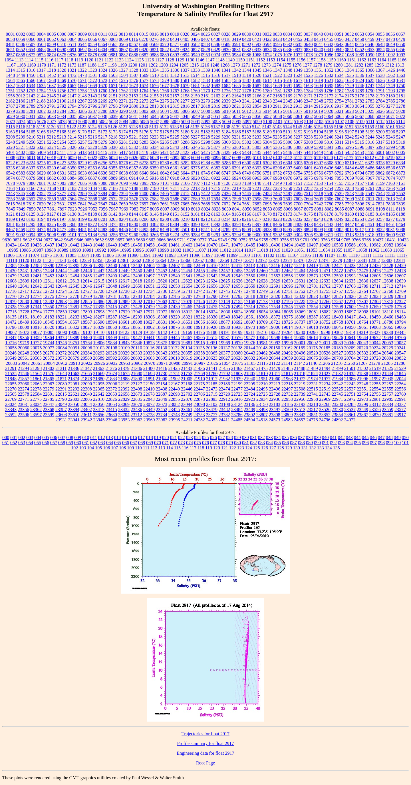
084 (269, 442)
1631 (400, 80)
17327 (400, 301)
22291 (61, 389)
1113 (19, 59)
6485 (359, 167)
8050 (246, 209)
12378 (324, 260)
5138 (225, 126)
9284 (195, 234)
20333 (136, 353)
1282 (358, 65)
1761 (113, 90)
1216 (204, 65)
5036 (82, 116)
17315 (387, 301)
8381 (143, 224)
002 (21, 437)
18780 (387, 322)
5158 (359, 126)
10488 (262, 245)
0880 (102, 54)
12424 (362, 265)
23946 (111, 419)
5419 (143, 152)
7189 (143, 188)
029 (237, 437)
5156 (338, 126)
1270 (235, 65)
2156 (164, 95)
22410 (149, 389)
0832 (246, 49)
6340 (61, 167)
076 (205, 442)
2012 (20, 95)
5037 (92, 116)
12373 (273, 260)
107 (114, 447)
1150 (240, 59)
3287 (92, 111)
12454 (186, 270)
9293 (226, 234)
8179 (339, 214)
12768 (387, 291)
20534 (375, 353)
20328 (111, 353)
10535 (337, 245)
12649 (124, 286)
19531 (224, 337)
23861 (350, 414)
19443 (161, 337)
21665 (86, 373)
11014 (237, 250)
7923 (72, 209)
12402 (136, 265)
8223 (277, 219)
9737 (202, 239)
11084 (83, 255)
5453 (359, 152)
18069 (300, 311)
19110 (98, 332)
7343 (10, 193)
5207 (400, 131)
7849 (20, 209)
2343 (267, 101)
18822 (73, 327)
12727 (86, 291)
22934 (262, 399)
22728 (274, 394)
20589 (98, 358)
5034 (61, 116)
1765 (154, 90)
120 (216, 447)
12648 (111, 286)
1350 (308, 70)
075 (197, 442)
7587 (185, 198)
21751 (174, 373)
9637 (48, 239)
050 (405, 437)
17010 (149, 301)
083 (261, 442)
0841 (328, 49)
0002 (20, 34)
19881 (186, 342)
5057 (267, 116)
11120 (23, 260)
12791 (224, 296)
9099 (61, 234)
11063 (386, 250)
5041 (133, 116)
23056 (98, 404)
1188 (92, 65)
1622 (339, 80)
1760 (102, 90)
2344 (277, 101)
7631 (61, 203)
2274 (154, 101)
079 (229, 442)
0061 (41, 39)
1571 (82, 80)
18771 (375, 322)
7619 (30, 203)
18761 (350, 322)
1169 (31, 65)
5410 (51, 152)
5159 (369, 126)
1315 (20, 70)
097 (373, 442)
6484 (349, 167)
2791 (51, 106)
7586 (174, 198)
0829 (215, 49)
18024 (212, 311)
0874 (51, 54)
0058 (10, 39)
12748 (249, 291)
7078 (10, 183)
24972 (349, 419)
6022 (92, 157)
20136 (211, 347)
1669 (92, 85)
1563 (400, 75)
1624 (359, 80)
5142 (266, 126)
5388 (298, 147)
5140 (246, 126)
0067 (102, 39)
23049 (61, 404)
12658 (237, 286)
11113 (390, 255)
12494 (124, 275)
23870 (375, 414)
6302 (267, 162)
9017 (359, 229)
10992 (100, 250)
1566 (30, 80)
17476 (224, 306)
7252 (308, 188)
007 (61, 437)
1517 (226, 75)
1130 (189, 59)
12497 (149, 275)
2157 (174, 95)
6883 (61, 178)
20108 (111, 347)
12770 (11, 296)
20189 (337, 347)
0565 (113, 44)
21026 (212, 363)
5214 (71, 137)
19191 (224, 332)
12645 (73, 286)
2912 (287, 106)
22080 (61, 383)
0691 (71, 49)
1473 (82, 75)
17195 (287, 301)
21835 (350, 373)
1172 (61, 65)
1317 (41, 70)
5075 (31, 121)
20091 (74, 347)
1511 (164, 75)
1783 (298, 90)
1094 (9, 59)
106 (106, 447)
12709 (362, 286)
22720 (224, 394)
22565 (11, 394)
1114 (29, 59)
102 (74, 447)
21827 (325, 373)
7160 (390, 183)
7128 (225, 183)
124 (248, 447)
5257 (82, 142)
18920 (211, 327)
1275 (286, 65)
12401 (124, 265)
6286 (226, 162)
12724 (61, 291)
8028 (216, 209)
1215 (194, 65)
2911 (277, 106)
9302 (277, 234)
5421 (164, 152)
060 (77, 442)
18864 (161, 327)
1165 (392, 59)
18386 (299, 317)
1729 (349, 85)
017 (141, 437)
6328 (380, 162)
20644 (274, 358)
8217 (256, 219)
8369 (82, 224)
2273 (143, 101)
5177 (154, 131)
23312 (375, 404)
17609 (350, 306)
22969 (325, 399)
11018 (262, 250)
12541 (186, 275)
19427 (136, 337)
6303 (277, 162)
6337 (30, 167)
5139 (236, 126)
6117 (308, 157)
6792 (339, 173)
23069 (124, 404)
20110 (136, 347)
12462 (287, 270)
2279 (205, 101)
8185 (390, 214)
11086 (108, 255)
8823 (267, 229)
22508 (299, 389)
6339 (51, 167)
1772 (215, 90)
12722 (36, 291)
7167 (41, 188)
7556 (20, 198)
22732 (287, 394)
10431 (390, 239)
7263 (390, 188)
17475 (211, 306)
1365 (359, 70)
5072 (400, 116)
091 (325, 442)
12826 (350, 296)
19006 (274, 327)
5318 (390, 142)
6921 (205, 178)
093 (341, 442)
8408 (287, 224)
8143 (123, 214)
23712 (136, 414)
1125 (139, 59)
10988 (50, 250)
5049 (195, 116)
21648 (61, 373)
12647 (98, 286)
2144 (41, 95)
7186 (113, 188)
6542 (10, 173)
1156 (301, 59)
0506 (20, 44)
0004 (41, 34)
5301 (236, 142)
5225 (174, 137)
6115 (297, 157)
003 (29, 437)
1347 (277, 70)
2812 (143, 106)
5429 (226, 152)
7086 (92, 183)
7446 (256, 193)
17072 (174, 301)
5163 (10, 131)
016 (133, 437)
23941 (74, 419)
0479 (400, 39)
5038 (102, 116)
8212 (205, 219)
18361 (249, 317)
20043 (362, 342)
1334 (154, 70)
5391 (328, 147)
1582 (195, 80)
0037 (308, 34)
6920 (195, 178)
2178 (369, 95)
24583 (287, 419)
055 (37, 442)
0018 (164, 34)
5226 (185, 137)
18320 (174, 317)
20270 (48, 353)
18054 (262, 311)
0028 (226, 34)
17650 (375, 306)
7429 (236, 193)
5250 (30, 142)
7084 (72, 183)
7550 (390, 193)
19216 (261, 332)
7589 (195, 198)
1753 (30, 90)
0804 (102, 49)
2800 (133, 106)
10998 (163, 250)
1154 (280, 59)
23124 (237, 404)
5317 (380, 142)
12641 (23, 286)
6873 (400, 173)
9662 (150, 239)
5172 (102, 131)
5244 (369, 137)
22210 (262, 383)
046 (373, 437)
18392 (325, 317)
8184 (380, 214)
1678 (174, 85)
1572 (92, 80)
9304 (298, 234)
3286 (82, 111)
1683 (215, 85)
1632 (10, 85)
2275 (164, 101)
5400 (400, 147)
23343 (11, 409)
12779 (86, 296)
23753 (199, 414)
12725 (73, 291)
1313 (399, 65)
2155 (154, 95)
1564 (10, 80)
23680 (111, 414)
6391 (236, 167)
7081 (41, 183)
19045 (337, 327)
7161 (400, 183)
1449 (20, 75)
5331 (123, 147)
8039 (226, 209)
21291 (11, 368)
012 (101, 437)
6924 (236, 178)
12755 (325, 291)
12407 (174, 265)
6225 (41, 162)
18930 (224, 327)
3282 (41, 111)
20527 (337, 353)
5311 (339, 142)
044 (357, 437)
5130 (143, 126)
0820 (143, 49)
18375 (287, 317)
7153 (318, 183)
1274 (276, 65)
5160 (379, 126)
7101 (164, 183)
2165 (246, 95)
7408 (174, 193)
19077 (36, 332)
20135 (199, 347)
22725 (262, 394)
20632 (249, 358)
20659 (287, 358)
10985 (12, 250)
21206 (324, 363)
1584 (215, 80)
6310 (349, 162)
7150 (287, 183)
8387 (185, 224)
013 (109, 437)
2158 (185, 95)
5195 (328, 131)
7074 (390, 178)
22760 (400, 394)
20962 (137, 363)
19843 (124, 342)
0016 (154, 34)
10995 (125, 250)
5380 (236, 147)
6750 (256, 173)
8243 (318, 219)
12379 (336, 260)
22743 (325, 394)
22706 (199, 394)
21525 (387, 368)
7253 (318, 188)
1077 (298, 54)
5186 (236, 131)
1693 (308, 85)
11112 (378, 255)
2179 (380, 95)
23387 (61, 409)
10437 (48, 245)
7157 (359, 183)
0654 (30, 49)
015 (125, 437)
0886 (133, 54)
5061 (298, 116)
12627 (249, 281)
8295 (30, 224)
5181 (195, 131)
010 (85, 437)
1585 (226, 80)
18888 (186, 327)
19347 (11, 337)
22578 (23, 394)
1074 (267, 54)
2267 (82, 101)
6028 (154, 157)
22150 (149, 383)
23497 (274, 409)
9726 (191, 239)
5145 (297, 126)
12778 (73, 296)
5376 (205, 147)
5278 (92, 142)
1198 (112, 65)
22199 (237, 383)
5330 (113, 147)
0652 (20, 49)
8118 (400, 209)
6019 (62, 157)
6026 (133, 157)
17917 (111, 311)
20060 (23, 347)
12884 (73, 301)
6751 (267, 173)
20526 (325, 353)
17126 (199, 301)
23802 (249, 414)
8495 (143, 229)
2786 (400, 101)
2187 (30, 101)
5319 (400, 142)
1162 (361, 59)
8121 (10, 214)
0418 (226, 39)
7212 (185, 188)
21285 (387, 363)
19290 (312, 332)
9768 (366, 239)
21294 (23, 368)
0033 (277, 34)
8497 (154, 229)
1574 (113, 80)
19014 (287, 327)
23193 (299, 404)
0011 (102, 34)
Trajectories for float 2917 (205, 733)
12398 (98, 265)
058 (61, 442)
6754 (298, 173)
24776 (312, 419)
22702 (186, 394)
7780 (328, 203)
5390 (318, 147)
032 (261, 437)
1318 (51, 70)
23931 (61, 419)
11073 (21, 255)
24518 (261, 419)
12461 (274, 270)
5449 (318, 152)
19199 (237, 332)
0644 (349, 44)
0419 (236, 39)
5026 (380, 111)
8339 (61, 224)
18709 (262, 322)
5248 (10, 142)
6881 (41, 178)
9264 (143, 234)
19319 (362, 332)
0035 (298, 34)
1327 (123, 70)
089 (309, 442)
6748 (236, 173)
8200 (92, 219)
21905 (186, 378)
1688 (267, 85)
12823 (312, 296)
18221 (61, 317)
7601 (287, 198)
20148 (261, 347)
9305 (308, 234)
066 (125, 442)
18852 (124, 327)
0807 (123, 49)
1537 (369, 75)
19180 (211, 332)
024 (197, 437)
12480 (23, 275)
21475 (262, 368)
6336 (20, 167)
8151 (174, 214)
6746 (215, 173)
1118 (69, 59)
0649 (390, 44)
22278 (36, 389)
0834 (267, 49)
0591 (236, 44)
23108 (224, 404)
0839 (308, 49)
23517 (312, 409)
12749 (262, 291)
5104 (308, 121)
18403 (337, 317)
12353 (85, 260)
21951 (262, 378)
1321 (71, 70)
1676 (154, 85)
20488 (274, 353)
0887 (143, 54)
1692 (298, 85)
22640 (86, 394)
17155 (237, 301)
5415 (102, 152)
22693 (174, 394)
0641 (318, 44)
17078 (186, 301)
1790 (369, 90)
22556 (400, 389)
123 (240, 447)
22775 (36, 399)
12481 (36, 275)
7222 (267, 188)
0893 (174, 54)
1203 (163, 65)
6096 (216, 157)
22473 (211, 389)
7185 (102, 188)
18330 (211, 317)
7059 (349, 178)
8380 (133, 224)
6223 (20, 162)
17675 (387, 306)
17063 (161, 301)
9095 (41, 234)
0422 (267, 39)
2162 (215, 95)
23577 (400, 409)
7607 (339, 198)
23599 (48, 414)
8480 (71, 229)
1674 (143, 85)
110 (138, 447)
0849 (339, 49)
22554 (375, 389)
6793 (349, 173)
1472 (71, 75)
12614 (86, 281)
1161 (351, 59)
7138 (236, 183)
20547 (400, 353)
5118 (30, 126)
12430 (11, 270)
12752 (299, 291)
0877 (82, 54)
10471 (224, 245)
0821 (154, 49)
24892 (337, 419)
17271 (350, 301)
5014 (267, 111)
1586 (236, 80)
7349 (30, 193)
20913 (74, 363)
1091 (380, 54)
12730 (124, 291)
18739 (312, 322)
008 (69, 437)
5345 (185, 147)
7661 (164, 203)
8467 (10, 229)
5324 (51, 147)
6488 (380, 167)
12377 (311, 260)
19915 (199, 342)
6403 (318, 167)
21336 (73, 368)
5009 (215, 111)
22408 (136, 389)
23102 (211, 404)
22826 (111, 399)
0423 (277, 39)
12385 (11, 265)
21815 (287, 373)
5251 (41, 142)
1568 (51, 80)
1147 (210, 59)
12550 (249, 275)
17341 (36, 306)
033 (269, 437)
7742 (318, 203)
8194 (41, 219)
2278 (195, 101)
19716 (11, 342)
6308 (328, 162)
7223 (277, 188)
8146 (154, 214)
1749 (390, 85)
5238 (308, 137)
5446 (287, 152)
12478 (400, 270)
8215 (236, 219)
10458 (149, 245)
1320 (61, 70)
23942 (86, 419)
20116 (148, 347)
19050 (350, 327)
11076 (46, 255)
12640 (11, 286)
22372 (111, 389)
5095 (236, 121)
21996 (362, 378)
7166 (30, 188)
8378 (123, 224)
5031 (30, 116)
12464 (299, 270)
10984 (400, 245)
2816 (185, 106)
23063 (111, 404)
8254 (369, 219)
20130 (161, 347)
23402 (86, 409)
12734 (149, 291)
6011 (31, 157)
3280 (20, 111)
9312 (339, 234)
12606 (387, 275)
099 (389, 442)
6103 (277, 157)
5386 (287, 147)
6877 (20, 178)
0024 (195, 34)
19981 (262, 342)
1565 (20, 80)
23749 (186, 414)
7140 (256, 183)
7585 (164, 198)
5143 (277, 126)
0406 (195, 39)
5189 (267, 131)
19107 (86, 332)
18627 (149, 322)
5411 (61, 152)
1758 (82, 90)
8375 (113, 224)
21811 (274, 373)
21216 (336, 363)
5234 (267, 137)
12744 (211, 291)
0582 (195, 44)
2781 (349, 101)
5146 (308, 126)
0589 (226, 44)
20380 (237, 353)
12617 (124, 281)
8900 (328, 229)
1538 (380, 75)
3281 (30, 111)
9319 (380, 234)
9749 (222, 239)
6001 (380, 152)
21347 (86, 368)
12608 (11, 281)
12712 (387, 286)
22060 (23, 383)
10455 (124, 245)
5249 (20, 142)
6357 (133, 167)
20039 (337, 342)
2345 (287, 101)
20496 (299, 353)
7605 (318, 198)
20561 (23, 358)
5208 (10, 137)
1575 (123, 80)
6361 (174, 167)
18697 (249, 322)
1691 (287, 85)
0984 (236, 54)
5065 (339, 116)
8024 (205, 209)
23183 (274, 404)
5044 (143, 116)
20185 (324, 347)
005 (45, 437)
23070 (136, 404)
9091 (10, 234)
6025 (123, 157)
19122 (124, 332)
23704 (124, 414)
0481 (10, 44)
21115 (262, 363)
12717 (23, 291)
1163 (371, 59)
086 (285, 442)
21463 (237, 368)
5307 (298, 142)
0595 (277, 44)
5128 (133, 126)
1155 (290, 59)
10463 (186, 245)
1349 (298, 70)
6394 (267, 167)
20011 (324, 342)
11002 (175, 250)
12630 (287, 281)
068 (141, 442)
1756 (61, 90)
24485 (236, 419)
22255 (375, 383)
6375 (195, 167)
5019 (318, 111)
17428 (136, 306)
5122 (71, 126)
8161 (195, 214)
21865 (48, 378)
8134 (82, 214)
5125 (102, 126)
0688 (41, 49)
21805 (249, 373)
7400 (143, 193)
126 (264, 447)
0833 (256, 49)
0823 (174, 49)
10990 (75, 250)
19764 (86, 342)
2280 (215, 101)
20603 (149, 358)
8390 (195, 224)
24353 (211, 419)
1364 (349, 70)
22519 (325, 389)
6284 (205, 162)
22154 (161, 383)
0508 (41, 44)
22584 (36, 394)
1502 (102, 75)
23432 (124, 409)
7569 (102, 198)
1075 (277, 54)
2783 (369, 101)
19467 (186, 337)
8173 (287, 214)
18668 (211, 322)
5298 (205, 142)
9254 (102, 234)
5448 (308, 152)
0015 (143, 34)
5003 (154, 111)
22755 (375, 394)
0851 (349, 49)
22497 (287, 389)
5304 (267, 142)
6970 (287, 178)
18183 (48, 317)
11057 (348, 250)
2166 (256, 95)
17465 (186, 306)
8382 (154, 224)
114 (169, 447)
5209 (20, 137)
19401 (98, 337)
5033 (51, 116)
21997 (375, 378)
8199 (82, 219)
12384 (399, 260)
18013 (187, 311)
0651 (10, 49)
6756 (318, 173)
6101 (257, 157)
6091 (164, 157)
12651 (149, 286)
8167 (256, 214)
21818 (299, 373)
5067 (359, 116)
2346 (298, 101)
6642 (164, 173)
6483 (339, 167)
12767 (375, 291)
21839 (375, 373)
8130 (71, 214)
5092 (205, 121)
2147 (71, 95)
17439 (174, 306)
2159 (195, 95)
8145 (143, 214)
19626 (337, 337)
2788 (20, 106)
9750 (232, 239)
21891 (149, 378)
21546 (23, 373)
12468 (312, 270)
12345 (72, 260)
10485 (249, 245)
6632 (71, 173)
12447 (98, 270)
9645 (68, 239)
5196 (339, 131)
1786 (328, 90)
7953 (92, 209)
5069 (380, 116)
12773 (23, 296)
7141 (266, 183)
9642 (58, 239)
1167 (11, 65)
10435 (23, 245)
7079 (20, 183)
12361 (123, 260)
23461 (186, 409)
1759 (92, 90)
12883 (61, 301)
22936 (274, 399)
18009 (174, 311)
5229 (215, 137)
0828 (205, 49)
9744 (212, 239)
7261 (369, 188)
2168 (277, 95)
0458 (359, 39)
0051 (339, 34)
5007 (195, 111)
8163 (215, 214)
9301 (267, 234)
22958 (312, 399)
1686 (246, 85)
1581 (185, 80)
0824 (185, 49)
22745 (337, 394)
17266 (325, 301)
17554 (312, 306)
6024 (113, 157)
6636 (102, 173)
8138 (92, 214)
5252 (51, 142)
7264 (400, 188)
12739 (174, 291)
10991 (88, 250)
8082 (329, 209)
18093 (337, 311)
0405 (185, 39)
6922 (215, 178)
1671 (113, 85)
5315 (359, 142)
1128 (169, 59)
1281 (348, 65)
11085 (95, 255)
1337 (185, 70)
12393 (61, 265)
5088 (164, 121)
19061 (362, 327)
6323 (369, 162)
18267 (98, 317)
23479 (211, 409)
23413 (98, 409)
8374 (102, 224)
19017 (299, 327)
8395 (246, 224)
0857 (10, 54)
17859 (61, 311)
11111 (366, 255)
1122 (108, 59)
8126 (41, 214)
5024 (359, 111)
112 (153, 447)
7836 (390, 203)
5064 (328, 116)
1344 (246, 70)
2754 (339, 101)
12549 (237, 275)
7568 (92, 198)
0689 (51, 49)
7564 (71, 198)
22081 (73, 383)
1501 (92, 75)
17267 (337, 301)
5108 (349, 121)
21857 (23, 378)
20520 (312, 353)
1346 (267, 70)
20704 (350, 358)
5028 (400, 111)
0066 (92, 39)
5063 (318, 116)
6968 (277, 178)
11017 (249, 250)
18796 (11, 327)
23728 (149, 414)
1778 (246, 90)
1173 (71, 65)
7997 (144, 209)
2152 (123, 95)
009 (77, 437)
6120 (328, 157)
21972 (299, 378)
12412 (237, 265)
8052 (257, 209)
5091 (195, 121)
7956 (103, 209)
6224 (30, 162)
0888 (154, 54)
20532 (362, 353)
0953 (205, 54)
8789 (226, 229)
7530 (328, 193)
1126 (149, 59)
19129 (136, 332)
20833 (11, 363)
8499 (174, 229)
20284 (86, 353)
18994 (262, 327)
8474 (41, 229)
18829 (98, 327)
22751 (350, 394)
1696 (339, 85)
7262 (380, 188)
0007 (71, 34)
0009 (82, 34)
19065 (387, 327)
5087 (154, 121)
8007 (164, 209)
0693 (92, 49)
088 (301, 442)
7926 (82, 209)
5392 (339, 147)
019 (157, 437)
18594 (111, 322)
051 (5, 442)
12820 (274, 296)
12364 (160, 260)
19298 (324, 332)
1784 (308, 90)
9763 (325, 239)
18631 (161, 322)
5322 (30, 147)
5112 (380, 121)
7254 (328, 188)
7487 (287, 193)
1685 (236, 85)
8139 (102, 214)
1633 (20, 85)
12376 (299, 260)
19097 (74, 332)
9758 (284, 239)
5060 (287, 116)
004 (37, 437)
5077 (51, 121)
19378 (61, 337)
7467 (277, 193)
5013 (256, 111)
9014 (349, 229)
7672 (226, 203)
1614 (267, 80)
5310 (328, 142)
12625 (224, 281)
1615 (277, 80)
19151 (174, 332)
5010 (226, 111)
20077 (49, 347)
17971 (149, 311)
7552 (400, 193)
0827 (195, 49)
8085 (339, 209)
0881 (113, 54)
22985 (387, 399)
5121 (61, 126)
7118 (215, 183)
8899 (318, 229)
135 (336, 447)
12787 (186, 296)
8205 (133, 219)
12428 (387, 265)
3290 (123, 111)
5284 (154, 142)
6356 (123, 167)
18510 (36, 322)
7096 (154, 183)
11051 (299, 250)
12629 (274, 281)
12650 (136, 286)
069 (149, 442)
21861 (36, 378)
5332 (133, 147)
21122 (274, 363)
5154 (318, 126)
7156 (349, 183)
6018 (51, 157)
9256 (113, 234)
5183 (215, 131)
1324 (102, 70)
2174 (339, 95)
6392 (246, 167)
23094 (186, 404)
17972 (162, 311)
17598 (337, 306)
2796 (92, 106)
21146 (311, 363)
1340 (215, 70)
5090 (185, 121)
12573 (312, 275)
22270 (11, 389)
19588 (262, 337)
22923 (249, 399)
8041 (236, 209)
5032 (41, 116)
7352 (41, 193)
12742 (199, 291)
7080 (31, 183)
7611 (369, 198)
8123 (20, 214)
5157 (349, 126)
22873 (199, 399)
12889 (124, 301)
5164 (20, 131)
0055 (380, 34)
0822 (164, 49)
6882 (51, 178)
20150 (274, 347)
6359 (154, 167)
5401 (10, 152)
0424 (287, 39)
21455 (224, 368)
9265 (154, 234)
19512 (211, 337)
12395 (73, 265)
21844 (387, 373)
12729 (111, 291)
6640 (143, 173)
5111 (370, 121)
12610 (36, 281)
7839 (400, 203)
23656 (98, 414)
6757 (328, 173)
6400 (298, 167)
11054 (324, 250)
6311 (359, 162)
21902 (174, 378)
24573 (274, 419)
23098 (199, 404)
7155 (338, 183)
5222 (143, 137)
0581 (185, 44)
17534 (274, 306)
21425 (174, 368)
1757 (71, 90)
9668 (171, 239)
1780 (267, 90)
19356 (23, 337)
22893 (211, 399)
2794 (71, 106)
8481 (82, 229)
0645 (359, 44)
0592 (246, 44)
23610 (73, 414)
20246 (11, 353)
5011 (236, 111)
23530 (337, 409)
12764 (362, 291)
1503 (113, 75)
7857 (41, 209)
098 (381, 442)
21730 (161, 373)
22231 (312, 383)
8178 (328, 214)
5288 (185, 142)
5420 (154, 152)
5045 (154, 116)
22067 (48, 383)
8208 (164, 219)
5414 (92, 152)
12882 (48, 301)
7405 (164, 193)
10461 (174, 245)
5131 (153, 126)
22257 (387, 383)
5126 (112, 126)
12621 (174, 281)
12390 (48, 265)
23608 (61, 414)
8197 (61, 219)
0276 (154, 39)
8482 (92, 229)
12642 (36, 286)
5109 (359, 121)
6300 (246, 162)
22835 (136, 399)
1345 (256, 70)
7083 (62, 183)
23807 (262, 414)
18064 (275, 311)
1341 (226, 70)
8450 (359, 224)
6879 (30, 178)
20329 (124, 353)
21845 (400, 373)
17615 (362, 306)
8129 (61, 214)
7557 (30, 198)
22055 (11, 383)
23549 (362, 409)
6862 (380, 173)
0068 (113, 39)
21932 (224, 378)
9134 (92, 234)
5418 (133, 152)
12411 (224, 265)
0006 (61, 34)
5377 (215, 147)
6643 (174, 173)
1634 (30, 85)
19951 (211, 342)
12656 (211, 286)
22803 (73, 399)
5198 (359, 131)
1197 (102, 65)
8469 (20, 229)
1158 (321, 59)
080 (237, 442)
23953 (124, 419)
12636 (362, 281)
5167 (51, 131)
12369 (223, 260)
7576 (133, 198)
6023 (103, 157)
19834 (111, 342)
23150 (262, 404)
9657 (119, 239)
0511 (71, 44)
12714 (400, 286)
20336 (149, 353)
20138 (236, 347)
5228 (205, 137)
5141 (256, 126)
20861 (36, 363)
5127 (123, 126)
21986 (350, 378)
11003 (188, 250)
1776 (226, 90)
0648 (380, 44)
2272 (133, 101)
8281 (10, 224)
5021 (339, 111)
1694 (318, 85)
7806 (359, 203)
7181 (61, 188)
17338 (23, 306)
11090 (132, 255)
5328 (92, 147)
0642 (328, 44)
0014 (133, 34)
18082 (325, 311)
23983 (162, 419)
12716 (11, 291)
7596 (236, 198)
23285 (350, 404)
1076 (287, 54)
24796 (324, 419)
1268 (224, 65)
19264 (287, 332)
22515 (312, 389)
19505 (199, 337)
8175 (308, 214)
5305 (277, 142)
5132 (164, 126)
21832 (337, 373)
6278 (143, 162)
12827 (362, 296)
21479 (274, 368)
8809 (246, 229)
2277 (185, 101)
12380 (349, 260)
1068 (256, 54)
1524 (298, 75)
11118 (11, 260)
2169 (287, 95)
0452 (298, 39)
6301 (256, 162)
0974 (215, 54)
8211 (195, 219)
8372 (92, 224)
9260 (133, 234)
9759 (294, 239)
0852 (359, 49)
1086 (328, 54)
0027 (215, 34)
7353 (51, 193)
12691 (274, 286)
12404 (149, 265)
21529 (400, 368)
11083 (70, 255)
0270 (143, 39)
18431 (362, 317)
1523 (287, 75)
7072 (380, 178)
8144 (133, 214)
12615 (98, 281)
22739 (299, 394)
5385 (277, 147)
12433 (36, 270)
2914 (308, 106)
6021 (82, 157)
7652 (133, 203)
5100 (267, 121)
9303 (287, 234)
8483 (102, 229)
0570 (164, 44)
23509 (287, 409)
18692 (237, 322)
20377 (224, 353)
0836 (287, 49)
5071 (390, 116)
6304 (287, 162)
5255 (71, 142)
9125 (82, 234)
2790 (41, 106)
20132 (174, 347)
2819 (215, 106)
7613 (390, 198)
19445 (174, 337)
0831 (236, 49)
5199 (369, 131)
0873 (41, 54)
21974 (312, 378)
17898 (99, 311)
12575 (325, 275)
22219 (299, 383)
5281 (123, 142)
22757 (387, 394)
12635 (350, 281)
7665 (185, 203)
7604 (308, 198)
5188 (256, 131)
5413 (82, 152)
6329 (390, 162)
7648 (113, 203)
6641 (154, 173)
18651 (186, 322)
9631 (17, 239)
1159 (331, 59)
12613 (73, 281)
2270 (113, 101)
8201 (102, 219)
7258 (349, 188)
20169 (299, 347)
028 (229, 437)
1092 (390, 54)
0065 (82, 39)
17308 (375, 301)
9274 (174, 234)
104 (90, 447)
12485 (86, 275)
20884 (49, 363)
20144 (249, 347)
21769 (199, 373)
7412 (185, 193)
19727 (36, 342)
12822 (299, 296)
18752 (325, 322)
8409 (298, 224)
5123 (81, 126)
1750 (400, 85)
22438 (161, 389)
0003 (30, 34)
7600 (277, 198)
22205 (249, 383)
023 (189, 437)
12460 (262, 270)
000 (5, 437)
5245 (380, 137)
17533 (262, 306)
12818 (249, 296)
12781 (111, 296)
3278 (400, 106)
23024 (11, 404)
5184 (226, 131)
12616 (111, 281)
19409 (111, 337)
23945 (99, 419)
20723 (362, 358)
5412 (71, 152)
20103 (99, 347)
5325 (61, 147)
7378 (71, 193)
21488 (299, 368)
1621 (328, 80)
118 (201, 447)
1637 (51, 85)
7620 (41, 203)
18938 (237, 327)
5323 (41, 147)
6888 (102, 178)
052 (13, 442)
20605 (161, 358)
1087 (339, 54)
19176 (199, 332)
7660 (154, 203)
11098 (219, 255)
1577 (143, 80)
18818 (36, 327)
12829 (387, 296)
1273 (266, 65)
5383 (256, 147)
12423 (350, 265)
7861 (51, 209)
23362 (36, 409)
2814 (164, 106)
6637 (113, 173)
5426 (215, 152)
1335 (164, 70)
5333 (143, 147)
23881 (387, 414)
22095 (98, 383)
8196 (51, 219)
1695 (328, 85)
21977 (325, 378)
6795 (369, 173)
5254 (61, 142)
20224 (374, 347)
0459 (369, 39)
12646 (86, 286)
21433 (186, 368)
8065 (277, 209)
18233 (73, 317)
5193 (308, 131)
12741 (186, 291)
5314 (349, 142)
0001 (10, 34)
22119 (123, 383)
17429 (149, 306)
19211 (249, 332)
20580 (86, 358)
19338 (387, 332)
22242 (337, 383)
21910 (199, 378)
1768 (185, 90)
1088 (349, 54)
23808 (274, 414)
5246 (390, 137)
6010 (20, 157)
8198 (71, 219)
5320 (10, 147)
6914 (133, 178)
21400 (149, 368)
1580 (174, 80)
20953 (124, 363)
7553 (10, 198)
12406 (161, 265)
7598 (256, 198)
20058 (11, 347)
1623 (349, 80)
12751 (287, 291)
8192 (20, 219)
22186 (224, 383)
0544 (82, 44)
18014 (199, 311)
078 (221, 442)
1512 (174, 75)
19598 (274, 337)
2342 (256, 101)
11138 (60, 260)
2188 (41, 101)
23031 (23, 404)
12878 (400, 296)
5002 (143, 111)
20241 (400, 347)
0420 (246, 39)
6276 (123, 162)
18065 (287, 311)
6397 (287, 167)
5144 (287, 126)
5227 (195, 137)
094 (349, 442)
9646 (78, 239)
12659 (249, 286)
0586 (215, 44)
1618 (308, 80)
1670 (102, 85)
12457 (224, 270)
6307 (318, 162)
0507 (30, 44)
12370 (236, 260)
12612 (61, 281)
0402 (164, 39)
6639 (133, 173)
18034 (237, 311)
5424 (195, 152)
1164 (381, 59)
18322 (199, 317)
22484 (249, 389)
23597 (36, 414)
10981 (362, 245)
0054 (369, 34)
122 (232, 447)
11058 (361, 250)
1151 (250, 59)
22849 (161, 399)
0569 (154, 44)
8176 (318, 214)
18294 (124, 317)
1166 (402, 59)
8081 (318, 209)
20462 (262, 353)
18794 (400, 322)
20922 (86, 363)
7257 (339, 188)
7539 (339, 193)
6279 (154, 162)
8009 (175, 209)
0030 (246, 34)
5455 (369, 152)
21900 (161, 378)
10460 (161, 245)
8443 (328, 224)
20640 (262, 358)
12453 (174, 270)
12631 (299, 281)
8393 (226, 224)
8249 (339, 219)
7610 (359, 198)
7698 (277, 203)
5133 (174, 126)
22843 (149, 399)
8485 (113, 229)
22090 (86, 383)
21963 (287, 378)
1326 (113, 70)
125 (256, 447)
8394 (236, 224)
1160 (341, 59)
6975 (308, 178)
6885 (82, 178)
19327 (374, 332)
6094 (195, 157)
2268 (92, 101)
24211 (186, 419)
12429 (400, 265)
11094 (182, 255)
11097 (207, 255)
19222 (274, 332)
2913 (298, 106)
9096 (51, 234)
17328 (11, 306)
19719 (23, 342)
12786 (174, 296)
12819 (262, 296)
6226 (51, 162)
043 (349, 437)
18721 (274, 322)
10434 (11, 245)
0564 (102, 44)
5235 (277, 137)
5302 (246, 142)
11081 (58, 255)
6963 (256, 178)
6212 (369, 157)
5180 (185, 131)
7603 (298, 198)
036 (293, 437)
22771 (23, 399)
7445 (246, 193)
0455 (328, 39)
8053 (267, 209)
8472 (30, 229)
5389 (308, 147)
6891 (123, 178)
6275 (113, 162)
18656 (199, 322)
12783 (136, 296)
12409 (199, 265)
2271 (123, 101)
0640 (308, 44)
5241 (339, 137)
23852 (325, 414)
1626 (380, 80)
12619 (149, 281)
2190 (61, 101)
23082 (174, 404)
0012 (113, 34)
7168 (51, 188)
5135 (195, 126)
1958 (10, 95)
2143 (30, 95)
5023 (349, 111)
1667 (71, 85)
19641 (350, 337)
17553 (299, 306)
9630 (6, 239)
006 (53, 437)
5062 (308, 116)
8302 (41, 224)
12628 (262, 281)
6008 (10, 157)
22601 (48, 394)
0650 (400, 44)
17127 (211, 301)
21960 (274, 378)
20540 (387, 353)
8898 (308, 229)
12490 (111, 275)
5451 (339, 152)
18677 (224, 322)
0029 (236, 34)
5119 (40, 126)
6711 (195, 173)
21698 (149, 373)
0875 (61, 54)
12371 (248, 260)
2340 (236, 101)
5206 (390, 131)
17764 (36, 311)
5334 (154, 147)
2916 (328, 106)
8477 (61, 229)
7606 (328, 198)
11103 (281, 255)
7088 (103, 183)
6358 (143, 167)
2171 (308, 95)
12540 (174, 275)
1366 (369, 70)
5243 (359, 137)
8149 (164, 214)
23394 (73, 409)
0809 (133, 49)
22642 (98, 394)
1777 (236, 90)
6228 (71, 162)
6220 (400, 157)
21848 (11, 378)
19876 (174, 342)
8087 (349, 209)
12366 (186, 260)
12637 (375, 281)
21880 (98, 378)
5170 (82, 131)
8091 (370, 209)
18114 (400, 311)
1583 (205, 80)
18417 (350, 317)
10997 (150, 250)
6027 (144, 157)
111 (146, 447)
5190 (277, 131)
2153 (133, 95)
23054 (86, 404)
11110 (354, 255)
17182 (274, 301)
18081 (312, 311)
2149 (92, 95)
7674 (236, 203)
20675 (312, 358)
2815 (174, 106)
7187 (123, 188)
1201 (142, 65)
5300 (226, 142)
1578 (154, 80)
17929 (124, 311)
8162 (205, 214)
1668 (82, 85)
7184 (92, 188)
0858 (20, 54)
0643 (339, 44)
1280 (337, 65)
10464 (199, 245)
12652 (161, 286)
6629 (41, 173)
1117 (59, 59)
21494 (325, 368)
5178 (164, 131)
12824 (325, 296)
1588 (256, 80)
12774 (36, 296)
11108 (342, 255)
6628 (30, 173)
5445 (277, 152)
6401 (308, 167)
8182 (359, 214)
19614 (312, 337)
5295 (195, 142)
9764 (335, 239)
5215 (82, 137)
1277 (307, 65)
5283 (143, 142)
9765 (345, 239)
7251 (298, 188)
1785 (318, 90)
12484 (73, 275)
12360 (110, 260)
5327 (82, 147)
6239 (92, 162)
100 (397, 442)
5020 (328, 111)
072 (173, 442)
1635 (41, 85)
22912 (224, 399)
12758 (350, 291)
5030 (20, 116)
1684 (226, 85)
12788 (199, 296)
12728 (98, 291)
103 (82, 447)
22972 (350, 399)
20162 (287, 347)
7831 (380, 203)
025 (205, 437)
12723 (48, 291)
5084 (123, 121)
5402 (20, 152)
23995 (174, 419)
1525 (308, 75)
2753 (328, 101)
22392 (124, 389)
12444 (61, 270)
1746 (359, 85)
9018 (369, 229)
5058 (277, 116)
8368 (71, 224)
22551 (362, 389)
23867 (362, 414)
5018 (308, 111)
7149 (277, 183)
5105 (318, 121)
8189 (10, 219)
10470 (211, 245)
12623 (199, 281)
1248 (214, 65)
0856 (400, 49)
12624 (211, 281)
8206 (143, 219)
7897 (62, 209)
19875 (161, 342)
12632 (312, 281)
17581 (325, 306)
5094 (226, 121)
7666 (195, 203)
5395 (349, 147)
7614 (400, 198)
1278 (317, 65)
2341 (246, 101)
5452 (349, 152)
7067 (369, 178)
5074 (20, 121)
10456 (136, 245)
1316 (30, 70)
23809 (287, 414)
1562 (390, 75)
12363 (148, 260)
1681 (195, 85)
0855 (390, 49)
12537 (161, 275)
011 (93, 437)
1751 (10, 90)
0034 (287, 34)
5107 (339, 121)
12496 (136, 275)
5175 (133, 131)
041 (333, 437)
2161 (205, 95)
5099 (257, 121)
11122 (35, 260)
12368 (211, 260)
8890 (277, 229)
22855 (174, 399)
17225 (299, 301)
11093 (170, 255)
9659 (130, 239)
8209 (174, 219)
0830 (226, 49)
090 (317, 442)
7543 (349, 193)
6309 (339, 162)
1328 (133, 70)
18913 (199, 327)
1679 (185, 85)
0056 (390, 34)
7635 (71, 203)
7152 (308, 183)
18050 (249, 311)
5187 (246, 131)
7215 (215, 188)
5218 (113, 137)
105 (98, 447)
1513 (185, 75)
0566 (123, 44)
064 (109, 442)
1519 (246, 75)
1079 (318, 54)
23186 (287, 404)
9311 (328, 234)
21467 (249, 368)
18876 (174, 327)
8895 (287, 229)
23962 (136, 419)
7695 (267, 203)
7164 (10, 188)
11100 (244, 255)
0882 (123, 54)
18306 (149, 317)
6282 (185, 162)
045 (365, 437)
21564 (36, 373)
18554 (61, 322)
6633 (82, 173)
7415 (195, 193)
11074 (33, 255)
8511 (205, 229)
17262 (312, 301)
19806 (98, 342)
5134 (184, 126)
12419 (312, 265)
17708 (400, 306)
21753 (186, 373)
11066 (9, 255)
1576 (133, 80)
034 (277, 437)
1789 (359, 90)
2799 (123, 106)
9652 (99, 239)
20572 (48, 358)
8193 (30, 219)
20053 (387, 342)
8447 (349, 224)
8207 (154, 219)
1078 (308, 54)
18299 (136, 317)
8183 (369, 214)
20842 (24, 363)
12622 (186, 281)
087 (293, 442)
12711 (374, 286)
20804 (387, 358)
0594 (267, 44)
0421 (256, 39)
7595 (226, 198)
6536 (390, 167)
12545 (224, 275)
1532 (328, 75)
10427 (378, 239)
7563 (61, 198)
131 (304, 447)
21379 (124, 368)
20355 (186, 353)
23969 (149, 419)
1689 (277, 85)
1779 (256, 90)
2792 (61, 106)
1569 (61, 80)
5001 (133, 111)
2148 (82, 95)
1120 (88, 59)
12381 (361, 260)
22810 (98, 399)
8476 (51, 229)
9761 (304, 239)
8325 (51, 224)
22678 (149, 394)
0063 (61, 39)
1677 (164, 85)
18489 (23, 322)
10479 (237, 245)
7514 (308, 193)
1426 (390, 70)
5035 (71, 116)
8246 (328, 219)
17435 (161, 306)
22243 (350, 383)
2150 (102, 95)
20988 (174, 363)
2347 (308, 101)
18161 (23, 317)
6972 (298, 178)
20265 (36, 353)
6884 (71, 178)
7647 (102, 203)
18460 (387, 317)
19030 (325, 327)
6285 (215, 162)
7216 (226, 188)
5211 (41, 137)
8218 (267, 219)
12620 (161, 281)
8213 (215, 219)
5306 (287, 142)
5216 (92, 137)
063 (101, 442)
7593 (205, 198)
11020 (287, 250)
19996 (287, 342)
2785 (390, 101)
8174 (298, 214)
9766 (356, 239)
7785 (339, 203)
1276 (296, 65)
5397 (369, 147)
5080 (82, 121)
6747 (226, 173)
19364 (48, 337)
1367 (380, 70)
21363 (98, 368)
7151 (297, 183)
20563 (36, 358)
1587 (246, 80)
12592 (337, 275)
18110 (387, 311)
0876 (71, 54)
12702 (325, 286)
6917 (164, 178)
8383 (164, 224)
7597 (246, 198)
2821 (236, 106)
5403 (30, 152)
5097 (246, 121)
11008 (212, 250)
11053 (311, 250)
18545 (48, 322)
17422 (124, 306)
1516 (215, 75)
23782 (224, 414)
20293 (98, 353)
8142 (113, 214)
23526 (325, 409)
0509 (51, 44)
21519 (375, 368)
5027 (390, 111)
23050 (73, 404)
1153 (270, 59)
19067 (11, 332)
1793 (390, 90)
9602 (400, 234)
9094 (30, 234)
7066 (359, 178)
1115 (39, 59)
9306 (318, 234)
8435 (318, 224)
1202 (153, 65)
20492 (287, 353)
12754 (312, 291)
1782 (287, 90)
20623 (211, 358)
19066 (400, 327)
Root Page (205, 762)
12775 (48, 296)
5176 (143, 131)
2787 (10, 106)
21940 (249, 378)
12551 (262, 275)
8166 (246, 214)
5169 (71, 131)
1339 (205, 70)
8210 (185, 219)
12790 (211, 296)
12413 (249, 265)
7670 (215, 203)
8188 (400, 214)
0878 (92, 54)
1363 (339, 70)
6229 (82, 162)
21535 (11, 373)
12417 (287, 265)
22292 (73, 389)
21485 (287, 368)
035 (285, 437)
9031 (390, 229)
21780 (211, 373)
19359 (36, 337)
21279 (374, 363)
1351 (318, 70)
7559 (51, 198)
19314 (349, 332)
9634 (37, 239)
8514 (215, 229)
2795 (82, 106)
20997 (200, 363)
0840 (318, 49)
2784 (380, 101)
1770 (205, 90)
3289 (113, 111)
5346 (195, 147)
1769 (195, 90)
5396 (359, 147)
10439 (61, 245)
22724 (249, 394)
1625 (369, 80)
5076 (41, 121)
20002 (312, 342)
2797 (102, 106)
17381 (73, 306)
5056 (256, 116)
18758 (337, 322)
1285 (368, 65)
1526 (318, 75)
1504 (123, 75)
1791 (380, 90)
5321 (20, 147)
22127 (136, 383)
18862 (149, 327)
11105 (305, 255)
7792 (349, 203)
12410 (211, 265)
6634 (92, 173)
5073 (10, 121)
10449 (111, 245)
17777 (49, 311)
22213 (274, 383)
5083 (113, 121)
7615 (10, 203)
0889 (164, 54)
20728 (375, 358)
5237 (298, 137)
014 (117, 437)
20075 (36, 347)
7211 (174, 188)
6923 (226, 178)
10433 (403, 239)
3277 (390, 106)
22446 (186, 389)
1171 (51, 65)
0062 (51, 39)
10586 (350, 245)
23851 (312, 414)
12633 (325, 281)
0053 (359, 34)
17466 (199, 306)
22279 (48, 389)
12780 (98, 296)
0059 (20, 39)
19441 (149, 337)
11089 (120, 255)
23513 (299, 409)
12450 (136, 270)
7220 (246, 188)
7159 (379, 183)
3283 (51, 111)
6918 (174, 178)
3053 (349, 106)
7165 (20, 188)
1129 (179, 59)
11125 (48, 260)
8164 (226, 214)
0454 (318, 39)
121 (224, 447)
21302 (48, 368)
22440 (174, 389)
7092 (133, 183)
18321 (186, 317)
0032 (267, 34)
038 (309, 437)
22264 (400, 383)
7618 (20, 203)
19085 (49, 332)
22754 (362, 394)
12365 (173, 260)
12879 (11, 301)
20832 (400, 358)
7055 (339, 178)
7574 (123, 198)
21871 (61, 378)
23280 (337, 404)
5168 (61, 131)
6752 (277, 173)
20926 (99, 363)
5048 (185, 116)
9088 (400, 229)
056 (45, 442)
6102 (267, 157)
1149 (230, 59)
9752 (243, 239)
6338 (41, 167)
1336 (174, 70)
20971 (162, 363)
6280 (164, 162)
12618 (136, 281)
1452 (51, 75)
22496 (274, 389)
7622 (51, 203)
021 (173, 437)
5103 (298, 121)
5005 (174, 111)
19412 (124, 337)
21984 (337, 378)
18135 (11, 317)
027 (221, 437)
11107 (329, 255)
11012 (225, 250)
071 (165, 442)
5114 (400, 121)
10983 (387, 245)
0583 (205, 44)
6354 (102, 167)
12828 (375, 296)
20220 (362, 347)
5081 (92, 121)
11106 (317, 255)
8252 (349, 219)
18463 (400, 317)
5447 (298, 152)
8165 (236, 214)
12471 (325, 270)
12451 (149, 270)
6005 (400, 152)
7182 (71, 188)
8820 (256, 229)
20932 (112, 363)
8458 (380, 224)
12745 (224, 291)
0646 (369, 44)
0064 (71, 39)
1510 (154, 75)
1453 (61, 75)
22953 (287, 399)
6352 (82, 167)
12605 (375, 275)
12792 (237, 296)
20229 (387, 347)
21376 (111, 368)
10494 (287, 245)
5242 (349, 137)
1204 (173, 65)
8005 (154, 209)
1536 (359, 75)
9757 (274, 239)
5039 (113, 116)
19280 (299, 332)
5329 (102, 147)
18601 (124, 322)
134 (328, 447)
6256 (102, 162)
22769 (11, 399)
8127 (51, 214)
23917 (400, 414)
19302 (337, 332)
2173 (328, 95)
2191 (71, 101)
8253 (359, 219)
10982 (375, 245)
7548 (380, 193)
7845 (10, 209)
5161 (390, 126)
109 (130, 447)
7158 (369, 183)
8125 (30, 214)
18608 (136, 322)
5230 (226, 137)
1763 (133, 90)
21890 (136, 378)
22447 (199, 389)
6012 (41, 157)
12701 (312, 286)
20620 (199, 358)
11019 (274, 250)
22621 (73, 394)
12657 (224, 286)
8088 (359, 209)
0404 (174, 39)
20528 (350, 353)
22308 (86, 389)
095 (357, 442)
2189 (51, 101)
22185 (211, 383)
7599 (267, 198)
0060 (30, 39)
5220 (123, 137)
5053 (236, 116)
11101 (256, 255)
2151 (113, 95)
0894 (185, 54)
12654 (186, 286)
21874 (73, 378)
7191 (164, 188)
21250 (349, 363)
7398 (133, 193)
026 (213, 437)
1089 (359, 54)
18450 (375, 317)
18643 (174, 322)
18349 (237, 317)
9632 (27, 239)
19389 (73, 337)
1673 (133, 85)
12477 (387, 270)
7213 (195, 188)
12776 (61, 296)
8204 (123, 219)
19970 (237, 342)
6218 (379, 157)
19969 (224, 342)
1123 (119, 59)
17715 (11, 311)
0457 (349, 39)
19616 (325, 337)
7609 (349, 198)
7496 (298, 193)
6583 (20, 173)
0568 (143, 44)
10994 (113, 250)
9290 (205, 234)
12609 (23, 281)
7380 (82, 193)
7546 (359, 193)
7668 (205, 203)
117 (193, 447)
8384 (174, 224)
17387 (86, 306)
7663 (174, 203)
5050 (205, 116)
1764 (143, 90)
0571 (174, 44)
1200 (132, 65)
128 (280, 447)
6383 (226, 167)
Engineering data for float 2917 (205, 753)
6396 (277, 167)
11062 (373, 250)
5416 (113, 152)
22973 (362, 399)
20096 (86, 347)
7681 (246, 203)
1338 (195, 70)
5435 (256, 152)
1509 (143, 75)
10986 (25, 250)
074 (189, 442)
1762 (123, 90)
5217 (102, 137)
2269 (102, 101)
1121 (98, 59)
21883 (111, 378)
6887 (92, 178)
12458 (237, 270)
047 (381, 437)
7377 (61, 193)
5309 (318, 142)
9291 (215, 234)
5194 (318, 131)
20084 (61, 347)
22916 (237, 399)
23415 (111, 409)
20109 (124, 347)
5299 (215, 142)
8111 (390, 209)
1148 (220, 59)
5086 (144, 121)
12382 (374, 260)
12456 (211, 270)
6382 (215, 167)
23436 (136, 409)
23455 (174, 409)
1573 (102, 80)
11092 (157, 255)
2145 (51, 95)
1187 (81, 65)
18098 (362, 311)
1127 (159, 59)
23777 (211, 414)
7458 (267, 193)
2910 (267, 106)
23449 (149, 409)
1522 (277, 75)
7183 (82, 188)
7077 (400, 178)
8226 (287, 219)
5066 (349, 116)
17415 (111, 306)
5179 (174, 131)
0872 (30, 54)
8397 (256, 224)
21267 (362, 363)
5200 (380, 131)
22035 (387, 378)
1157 (311, 59)
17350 (48, 306)
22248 (362, 383)
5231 (236, 137)
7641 (82, 203)
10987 (37, 250)
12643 (48, 286)
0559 (92, 44)
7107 (195, 183)
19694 (387, 337)
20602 (136, 358)
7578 (143, 198)
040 (325, 437)
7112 (205, 183)
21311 (61, 368)
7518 (318, 193)
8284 (20, 224)
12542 (199, 275)
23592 (11, 414)
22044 (400, 378)
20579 (73, 358)
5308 (308, 142)
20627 (224, 358)
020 (165, 437)
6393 (256, 167)
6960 (246, 178)
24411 (224, 419)
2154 (143, 95)
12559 (299, 275)
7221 (256, 188)
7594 (215, 198)
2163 (226, 95)
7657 (143, 203)
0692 (82, 49)
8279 (400, 219)
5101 (277, 121)
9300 (256, 234)
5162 (400, 126)
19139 (149, 332)
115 (177, 447)
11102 (268, 255)
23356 (23, 409)
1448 (10, 75)
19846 (136, 342)
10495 (299, 245)
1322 (82, 70)
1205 (183, 65)
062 (93, 442)
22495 (262, 389)
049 (397, 437)
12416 (274, 265)
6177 (349, 157)
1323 (92, 70)
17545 (287, 306)
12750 (274, 291)
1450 (30, 75)
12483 (61, 275)
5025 (369, 111)
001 (13, 437)
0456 (339, 39)
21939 (237, 378)
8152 (185, 214)
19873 (149, 342)
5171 (92, 131)
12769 (400, 291)
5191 (287, 131)
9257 (123, 234)
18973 (249, 327)
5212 (51, 137)
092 (333, 442)
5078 (62, 121)
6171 (338, 157)
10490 (274, 245)
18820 (48, 327)
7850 (31, 209)
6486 (369, 167)
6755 (308, 173)
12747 (237, 291)
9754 (253, 239)
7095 (144, 183)
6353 (92, 167)
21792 (224, 373)
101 (405, 442)
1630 (390, 80)
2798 (113, 106)
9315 (359, 234)
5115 (10, 126)
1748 (380, 85)
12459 (249, 270)
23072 (149, 404)
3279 (10, 111)
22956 (299, 399)
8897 (298, 229)
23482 (224, 409)
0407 (205, 39)
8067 (298, 209)
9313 (349, 234)
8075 (308, 209)
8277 (390, 219)
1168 (21, 65)
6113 (287, 157)
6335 (10, 167)
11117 (402, 255)
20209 (349, 347)
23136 (249, 404)
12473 (350, 270)
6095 (205, 157)
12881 (36, 301)
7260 (359, 188)
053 (21, 442)
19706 (400, 337)
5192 (298, 131)
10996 (138, 250)
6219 (390, 157)
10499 (325, 245)
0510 (61, 44)
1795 (400, 90)
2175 (349, 95)
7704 (308, 203)
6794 (359, 173)
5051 (215, 116)
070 (157, 442)
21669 (98, 373)
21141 (287, 363)
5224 (164, 137)
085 (277, 442)
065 (117, 442)
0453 (308, 39)
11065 (398, 250)
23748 (174, 414)
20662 (299, 358)
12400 (111, 265)
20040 (350, 342)
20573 (61, 358)
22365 (98, 389)
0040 (318, 34)
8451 (369, 224)
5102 (288, 121)
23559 (387, 409)
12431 (23, 270)
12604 (362, 275)
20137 (224, 347)
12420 (325, 265)
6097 (226, 157)
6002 (390, 152)
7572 (113, 198)
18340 (224, 317)
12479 (11, 275)
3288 (102, 111)
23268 (325, 404)
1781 (277, 90)
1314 (10, 70)
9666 (161, 239)
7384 (102, 193)
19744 (48, 342)
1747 (369, 85)
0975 (226, 54)
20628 (237, 358)
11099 (231, 255)
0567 (133, 44)
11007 (200, 250)
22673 (136, 394)
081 (245, 442)
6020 (72, 157)
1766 (164, 90)
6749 (246, 173)
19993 (274, 342)
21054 (225, 363)
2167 (267, 95)
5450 (328, 152)
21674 (111, 373)
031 (253, 437)
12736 (161, 291)
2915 (318, 106)
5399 (390, 147)
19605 (299, 337)
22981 (375, 399)
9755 (263, 239)
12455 (199, 270)
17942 (136, 311)
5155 (328, 126)
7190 (154, 188)
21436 (199, 368)
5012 (246, 111)
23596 (23, 414)
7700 (298, 203)
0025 (205, 34)
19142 (161, 332)
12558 (287, 275)
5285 (164, 142)
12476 (375, 270)
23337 (400, 404)
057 (53, 442)
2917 (339, 106)
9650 (89, 239)
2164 (236, 95)
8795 (236, 229)
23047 (48, 404)
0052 (349, 34)
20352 (174, 353)
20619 (186, 358)
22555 (387, 389)
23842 (299, 414)
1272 (255, 65)
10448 (98, 245)
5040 (123, 116)
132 (312, 447)
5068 (369, 116)
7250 (287, 188)
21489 (312, 368)
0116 (133, 39)
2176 (359, 95)
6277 (133, 162)
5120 (51, 126)
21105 (249, 363)
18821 (61, 327)
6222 (10, 162)
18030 (224, 311)
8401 (267, 224)
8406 (277, 224)
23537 (350, 409)
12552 (274, 275)
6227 (61, 162)
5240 (328, 137)
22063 (36, 383)
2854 (256, 106)
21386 (136, 368)
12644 (61, 286)
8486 (123, 229)
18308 (161, 317)
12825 (337, 296)
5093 (216, 121)
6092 (175, 157)
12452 (161, 270)
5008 (205, 111)
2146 (61, 95)
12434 (48, 270)
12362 (135, 260)
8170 (267, 214)
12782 (124, 296)
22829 (124, 399)
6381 (205, 167)
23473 (199, 409)
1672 (123, 85)
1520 (256, 75)
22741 (312, 394)
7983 (133, 209)
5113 (390, 121)
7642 (92, 203)
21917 (211, 378)
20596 (124, 358)
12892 (136, 301)
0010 (92, 34)
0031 (256, 34)
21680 (136, 373)
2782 (359, 101)
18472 (11, 322)
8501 (185, 229)
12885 (86, 301)
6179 (359, 157)
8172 (277, 214)
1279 (327, 65)
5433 (236, 152)
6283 (195, 162)
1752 (20, 90)
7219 (236, 188)
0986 (246, 54)
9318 (369, 234)
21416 (161, 368)
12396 (86, 265)
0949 (195, 54)
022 (181, 437)
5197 (349, 131)
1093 (400, 54)
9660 (140, 239)
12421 (337, 265)
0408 (215, 39)
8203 (113, 219)
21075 (237, 363)
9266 (164, 234)
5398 (380, 147)
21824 (312, 373)
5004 (164, 111)
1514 (195, 75)
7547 (369, 193)
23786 (237, 414)
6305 (298, 162)
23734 (161, 414)
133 (320, 447)
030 (245, 437)
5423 (185, 152)
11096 (194, 255)
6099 (246, 157)
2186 (20, 101)
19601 (287, 337)
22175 (199, 383)
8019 (195, 209)
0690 (61, 49)
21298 (36, 368)
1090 (369, 54)
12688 (262, 286)
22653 (111, 394)
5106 (329, 121)
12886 (98, 301)
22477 (237, 389)
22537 (350, 389)
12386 (23, 265)
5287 (174, 142)
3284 (61, 111)
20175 (312, 347)
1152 (260, 59)
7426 (226, 193)
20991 (187, 363)
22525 (337, 389)
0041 (328, 34)
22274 (23, 389)
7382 (92, 193)
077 (213, 442)
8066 (288, 209)
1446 (400, 70)
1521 (267, 75)
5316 (369, 142)
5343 (174, 147)
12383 (386, 260)
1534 (339, 75)
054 (29, 442)
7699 (287, 203)
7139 (246, 183)
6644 (185, 173)
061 (85, 442)
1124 (129, 59)
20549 (11, 358)
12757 (337, 291)
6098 (236, 157)
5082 (103, 121)
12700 (299, 286)
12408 (186, 265)
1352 (328, 70)
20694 (325, 358)
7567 (82, 198)
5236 (287, 137)
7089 (113, 183)
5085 (133, 121)
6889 (113, 178)
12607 (400, 275)
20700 (337, 358)
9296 (246, 234)
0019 (174, 34)
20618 (174, 358)
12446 (86, 270)
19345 (400, 332)
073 (181, 442)
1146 (200, 59)
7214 (205, 188)
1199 (122, 65)
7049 (328, 178)
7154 (328, 183)
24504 (249, 419)
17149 (224, 301)
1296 (379, 65)
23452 (161, 409)
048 (389, 437)
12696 (287, 286)
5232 (246, 137)
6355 (113, 167)
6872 (390, 173)
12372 (261, 260)
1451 (41, 75)
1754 (41, 90)
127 (272, 447)
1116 (49, 59)
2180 (390, 95)
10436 (36, 245)
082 (253, 442)
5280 (113, 142)
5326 (71, 147)
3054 (359, 106)
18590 (98, 322)
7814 (369, 203)
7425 (215, 193)
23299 (362, 404)
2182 (10, 101)
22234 (325, 383)
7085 (82, 183)
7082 (51, 183)
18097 (350, 311)
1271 (245, 65)
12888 (111, 301)
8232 (298, 219)
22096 (111, 383)
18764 (362, 322)
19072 (23, 332)
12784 (149, 296)
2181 (400, 95)
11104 (293, 255)
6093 (185, 157)
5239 (318, 137)
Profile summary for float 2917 (205, 743)
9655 (109, 239)
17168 (249, 301)
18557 (73, 322)
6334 (400, 162)
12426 (375, 265)
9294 (236, 234)
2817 (195, 106)
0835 (277, 49)
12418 (299, 265)
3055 (369, 106)
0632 (287, 44)
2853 (246, 106)
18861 (136, 327)
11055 (336, 250)
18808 (23, 327)
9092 (20, 234)
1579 (164, 80)
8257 (380, 219)
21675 (124, 373)
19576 (237, 337)
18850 (111, 327)
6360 (164, 167)
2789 (30, 106)
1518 (236, 75)
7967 (113, 209)
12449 (124, 270)
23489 (249, 409)
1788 (349, 90)
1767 (174, 90)
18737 (299, 322)
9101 (71, 234)
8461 (390, 224)
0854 (380, 49)
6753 (287, 173)
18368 (262, 317)
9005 (339, 229)
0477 (380, 39)
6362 (185, 167)
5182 (205, 131)
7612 (380, 198)
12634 (337, 281)
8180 (349, 214)
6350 (71, 167)
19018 (312, 327)
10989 (62, 250)
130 (296, 447)
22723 (237, 394)
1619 (318, 80)
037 (301, 437)
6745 (205, 173)
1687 (256, 85)
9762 (315, 239)
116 (185, 447)
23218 (312, 404)
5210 (30, 137)
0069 (123, 39)
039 (317, 437)
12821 (287, 296)
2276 (174, 101)
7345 (20, 193)
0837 (298, 49)
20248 (23, 353)
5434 (246, 152)
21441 (211, 368)
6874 (10, 178)
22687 (161, 394)
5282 (133, 142)
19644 (362, 337)
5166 (41, 131)
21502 (362, 368)
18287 (111, 317)
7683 (256, 203)
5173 (113, 131)
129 (288, 447)
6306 (308, 162)
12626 (237, 281)
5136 (205, 126)
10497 (312, 245)
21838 (362, 373)
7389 (113, 193)
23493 (262, 409)
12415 (262, 265)
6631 (61, 173)
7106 (185, 183)
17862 (74, 311)
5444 (267, 152)
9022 (380, 229)
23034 (36, 404)
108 (122, 447)
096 (365, 442)
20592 (111, 358)
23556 (375, 409)
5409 (41, 152)
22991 (400, 399)
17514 (249, 306)
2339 (226, 101)
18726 (287, 322)
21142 (299, 363)
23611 (86, 414)
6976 (318, 178)
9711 (181, 239)
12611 (48, 281)
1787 (339, 90)
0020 (185, 34)
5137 (215, 126)
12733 (136, 291)
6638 (123, 173)
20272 (61, 353)
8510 (195, 229)
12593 (350, 275)
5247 (400, 137)
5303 (256, 142)
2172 (318, 95)
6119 (318, 157)
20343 (161, 353)
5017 (298, 111)
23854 (337, 414)
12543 (211, 275)
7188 (133, 188)
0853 (369, 49)
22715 (211, 394)
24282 (199, 419)
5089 (175, 121)
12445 (73, 270)
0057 (400, 34)
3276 (380, 106)
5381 (246, 147)
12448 (111, 270)
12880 (23, 301)
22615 (61, 394)
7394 (123, 193)
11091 (145, 255)
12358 (98, 260)
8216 (246, 219)
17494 (237, 306)
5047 (174, 116)
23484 (237, 409)
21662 (73, 373)
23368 (48, 409)
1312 (389, 65)
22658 (124, 394)
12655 (199, 286)
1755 (51, 90)
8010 (185, 209)
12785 (161, 296)
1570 (71, 80)
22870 (186, 399)
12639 (400, 281)
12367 (198, 260)
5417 (123, 152)
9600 (390, 234)
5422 (174, 152)
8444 (339, 224)
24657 (299, 419)
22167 (174, 383)
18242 (86, 317)
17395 (98, 306)
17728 (23, 311)
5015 (277, 111)
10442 (73, 245)
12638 (387, 281)
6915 (143, 178)
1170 (41, 65)
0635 (298, 44)
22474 (224, 389)
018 (149, 437)
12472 (337, 270)
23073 (161, 404)
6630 (51, 173)
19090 (61, 332)
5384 (267, 147)
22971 (337, 399)
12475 (362, 270)
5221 (133, 137)
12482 (48, 275)
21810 (262, 373)
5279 (102, 142)
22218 (287, 383)
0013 (123, 34)
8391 (205, 224)
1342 (236, 70)
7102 (175, 183)
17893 (86, 311)
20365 (211, 353)
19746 (61, 342)
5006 (185, 111)
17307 (362, 301)
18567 (86, 322)
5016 (287, 111)
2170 (298, 95)
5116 (20, 126)
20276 (73, 353)
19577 (249, 337)
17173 (262, 301)
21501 (350, 368)
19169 (186, 332)
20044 (375, 342)
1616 (287, 80)
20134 (186, 347)
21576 (48, 373)
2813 (154, 106)
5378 (226, 147)
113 (161, 447)
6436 (328, 167)
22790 (61, 399)
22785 (48, 399)
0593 (256, 44)
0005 (51, 34)
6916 (154, 178)
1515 (205, 75)
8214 (226, 219)
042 (341, 437)
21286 (399, 363)
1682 (205, 85)
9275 (185, 234)
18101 (375, 311)
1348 (287, 70)
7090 (123, 183)
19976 (249, 342)
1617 (298, 80)
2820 (226, 106)
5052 (226, 116)
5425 (205, 152)
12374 (286, 260)
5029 (10, 116)
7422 (205, 193)
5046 (164, 116)
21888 (124, 378)
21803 (237, 373)
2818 (205, 106)
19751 (73, 342)
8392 (215, 224)
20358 (199, 353)
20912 (61, 363)
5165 (30, 131)
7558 (41, 198)
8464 (400, 224)
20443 (249, 353)
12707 (337, 286)
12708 (350, 286)
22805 (86, 399)
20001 (299, 342)
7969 (123, 209)
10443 (86, 245)
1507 (133, 75)
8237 (308, 219)
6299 (236, 162)
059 (69, 442)
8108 (380, 209)
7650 (123, 203)
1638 (61, 85)
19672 (375, 337)
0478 (390, 39)
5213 (61, 137)
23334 (387, 404)
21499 (337, 368)
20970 (149, 363)
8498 (164, 229)
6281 (174, 162)
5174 (123, 131)
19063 (375, 327)
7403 (154, 193)
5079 (72, 121)
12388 (36, 265)
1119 (78, 59)
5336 (164, 147)
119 (208, 447)
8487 (133, 229)
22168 (186, 383)
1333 (143, 70)
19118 (111, 332)
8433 (308, 224)
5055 (246, 116)
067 (133, 442)
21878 (86, 378)
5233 (256, 137)
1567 (41, 80)
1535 (349, 75)
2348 (318, 101)
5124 (92, 126)
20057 (400, 342)
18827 (86, 327)
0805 (113, 49)
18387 (312, 317)
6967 (267, 178)
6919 (185, 178)
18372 (274, 317)
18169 (36, 317)
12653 (174, 286)
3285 (71, 111)
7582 (154, 198)
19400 (86, 337)
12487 (98, 275)
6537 (400, 167)
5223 (154, 137)
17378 (61, 306)
